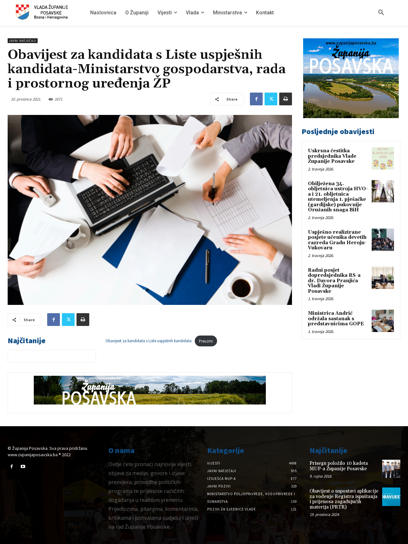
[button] (381, 13)
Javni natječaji (23, 40)
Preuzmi (206, 341)
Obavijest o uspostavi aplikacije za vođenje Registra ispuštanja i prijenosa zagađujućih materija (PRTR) (344, 499)
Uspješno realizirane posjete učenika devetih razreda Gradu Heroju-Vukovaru (337, 240)
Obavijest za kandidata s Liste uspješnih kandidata (149, 341)
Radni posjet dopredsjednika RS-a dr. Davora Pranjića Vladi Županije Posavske (334, 280)
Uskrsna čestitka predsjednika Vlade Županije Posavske (332, 156)
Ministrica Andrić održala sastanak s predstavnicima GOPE (336, 318)
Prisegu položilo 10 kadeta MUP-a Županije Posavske (339, 466)
